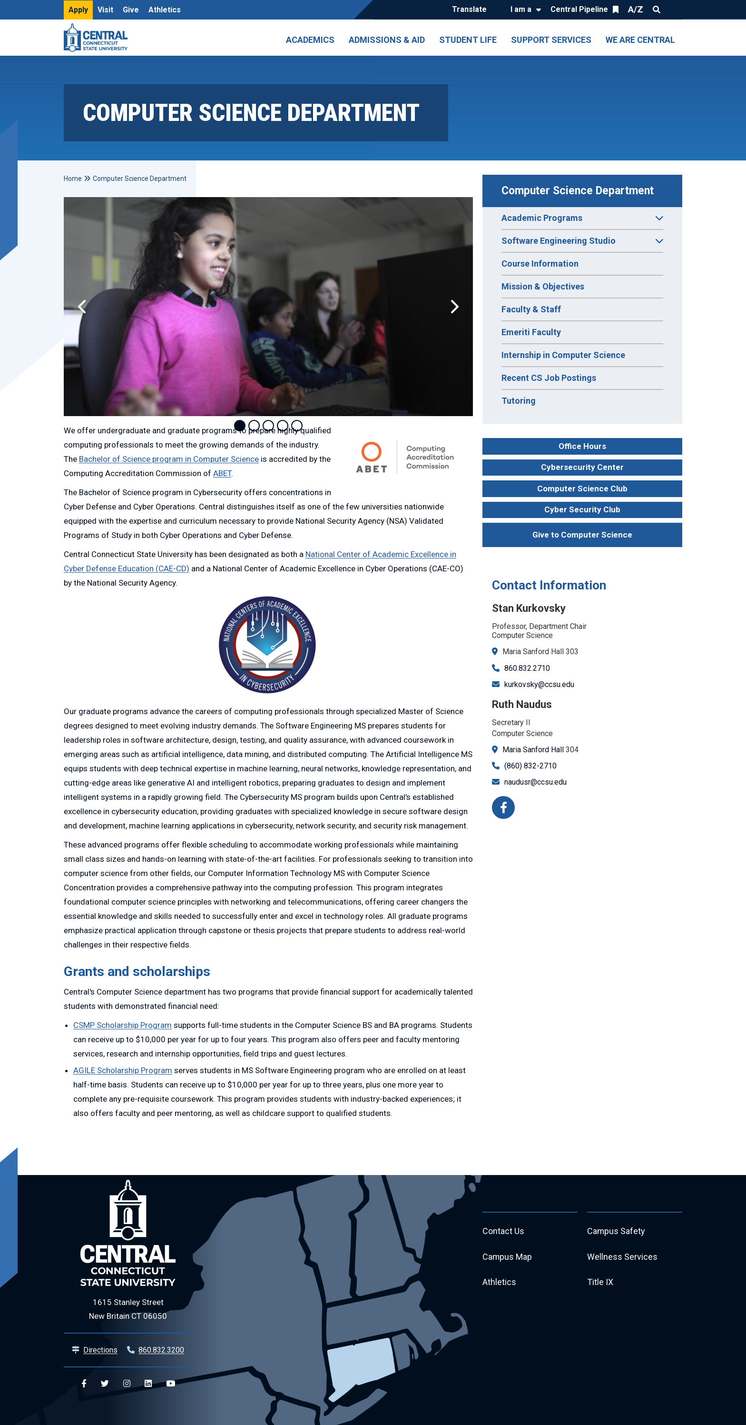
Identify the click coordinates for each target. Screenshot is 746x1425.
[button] (83, 306)
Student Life (468, 40)
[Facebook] (503, 807)
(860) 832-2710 (530, 765)
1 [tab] (239, 425)
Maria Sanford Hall (533, 749)
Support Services (551, 40)
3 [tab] (268, 425)
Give (131, 9)
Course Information (540, 264)
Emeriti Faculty (531, 332)
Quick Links (673, 9)
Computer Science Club (582, 488)
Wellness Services (622, 1257)
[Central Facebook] (84, 1384)
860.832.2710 (527, 668)
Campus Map (507, 1257)
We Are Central (640, 40)
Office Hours (582, 446)
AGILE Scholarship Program (122, 1070)
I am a (520, 9)
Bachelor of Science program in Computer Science (169, 459)
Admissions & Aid (387, 40)
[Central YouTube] (170, 1384)
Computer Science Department (577, 190)
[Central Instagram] (126, 1384)
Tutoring (518, 401)
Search (656, 9)
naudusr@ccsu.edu (535, 782)
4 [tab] (282, 425)
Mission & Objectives (542, 286)
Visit (105, 9)
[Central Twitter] (105, 1384)
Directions (100, 1350)
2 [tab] (254, 425)
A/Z (635, 9)
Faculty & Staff (531, 309)
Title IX (600, 1283)
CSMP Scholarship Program (122, 1025)
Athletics (164, 9)
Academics (310, 40)
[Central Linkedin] (148, 1384)
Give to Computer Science (582, 534)
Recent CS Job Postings (548, 378)
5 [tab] (297, 425)
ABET (222, 473)
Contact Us (503, 1231)
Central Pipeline (579, 9)
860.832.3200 (161, 1350)
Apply (78, 9)
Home (73, 178)
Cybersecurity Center (582, 467)
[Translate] (471, 10)
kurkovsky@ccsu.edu (539, 684)
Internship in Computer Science (563, 355)
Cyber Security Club (582, 509)
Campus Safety (616, 1231)
